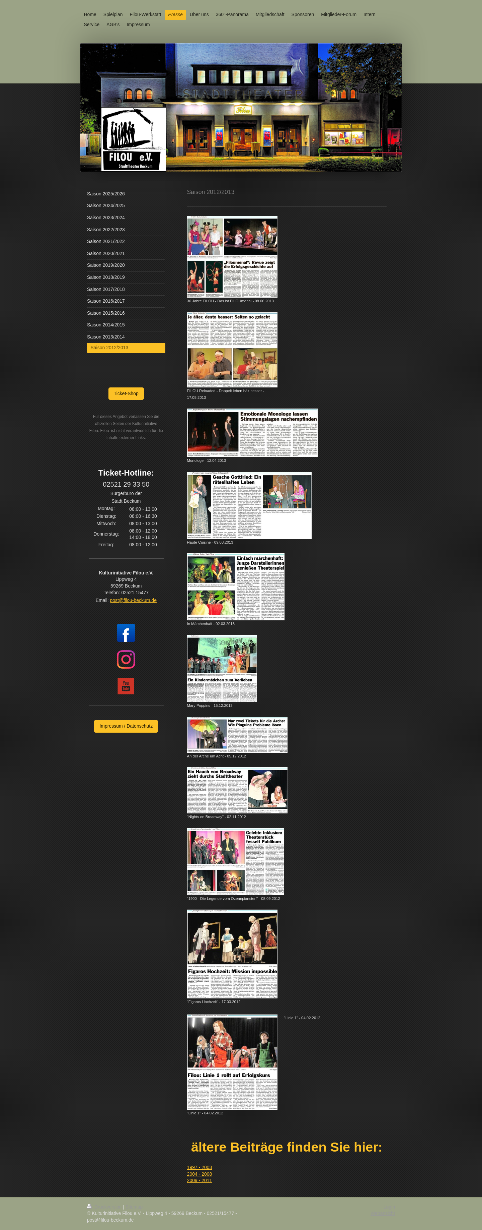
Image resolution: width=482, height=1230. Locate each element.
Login (389, 1207)
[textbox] (287, 1023)
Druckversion (105, 1207)
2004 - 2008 (199, 1174)
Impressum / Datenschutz (126, 726)
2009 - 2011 (199, 1180)
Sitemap (134, 1207)
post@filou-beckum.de (133, 600)
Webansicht (383, 1213)
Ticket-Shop (126, 393)
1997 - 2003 (199, 1167)
